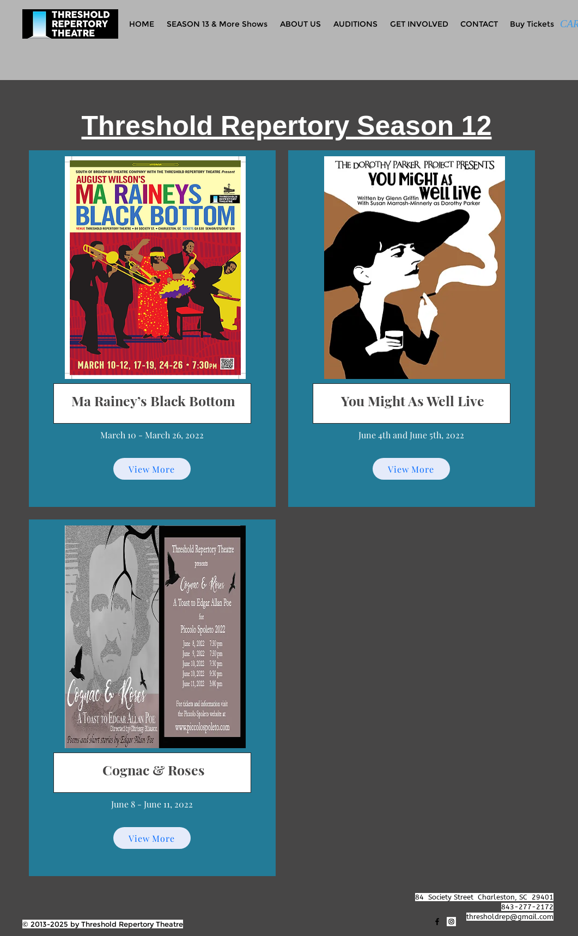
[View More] (152, 469)
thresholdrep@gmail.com (509, 917)
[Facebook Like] (44, 897)
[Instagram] (451, 921)
